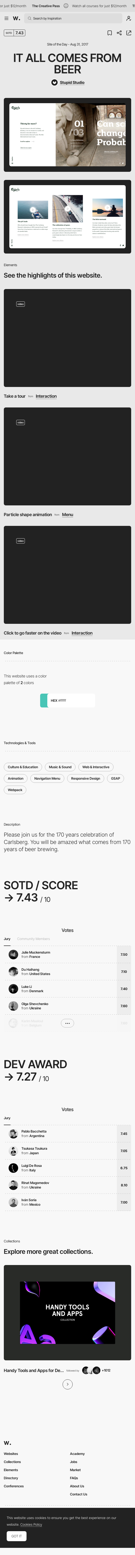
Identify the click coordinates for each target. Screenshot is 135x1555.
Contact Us (78, 1494)
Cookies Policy (31, 1524)
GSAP (115, 778)
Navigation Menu (47, 778)
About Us (77, 1486)
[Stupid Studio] (68, 82)
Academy (77, 1454)
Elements (11, 1470)
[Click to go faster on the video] (67, 575)
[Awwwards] (16, 18)
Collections (12, 1462)
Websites (11, 1454)
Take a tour (15, 396)
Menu (67, 514)
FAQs (74, 1478)
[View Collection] (67, 1312)
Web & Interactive (95, 767)
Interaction (46, 396)
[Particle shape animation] (67, 456)
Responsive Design (85, 778)
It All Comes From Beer (67, 63)
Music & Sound (60, 767)
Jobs (73, 1462)
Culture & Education (23, 767)
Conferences (14, 1486)
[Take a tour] (67, 338)
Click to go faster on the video (32, 632)
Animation (15, 778)
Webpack (15, 790)
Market (75, 1470)
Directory (11, 1478)
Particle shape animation (28, 514)
